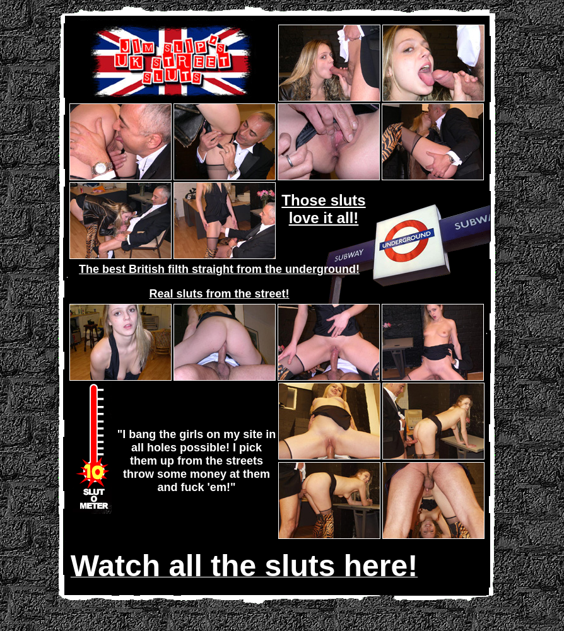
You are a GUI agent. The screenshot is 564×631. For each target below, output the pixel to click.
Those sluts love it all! (323, 209)
